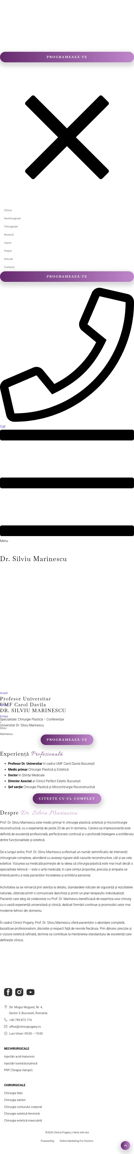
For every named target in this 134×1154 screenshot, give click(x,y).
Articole (8, 259)
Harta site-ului (81, 1132)
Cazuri (7, 242)
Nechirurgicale (12, 218)
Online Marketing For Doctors (76, 1140)
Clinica (8, 210)
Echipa (4, 716)
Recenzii (9, 234)
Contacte (9, 267)
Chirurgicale (11, 226)
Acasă (4, 692)
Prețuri (8, 250)
